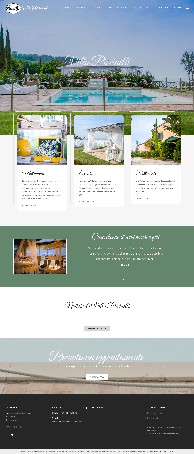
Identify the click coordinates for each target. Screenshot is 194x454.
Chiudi (171, 451)
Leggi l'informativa (160, 451)
